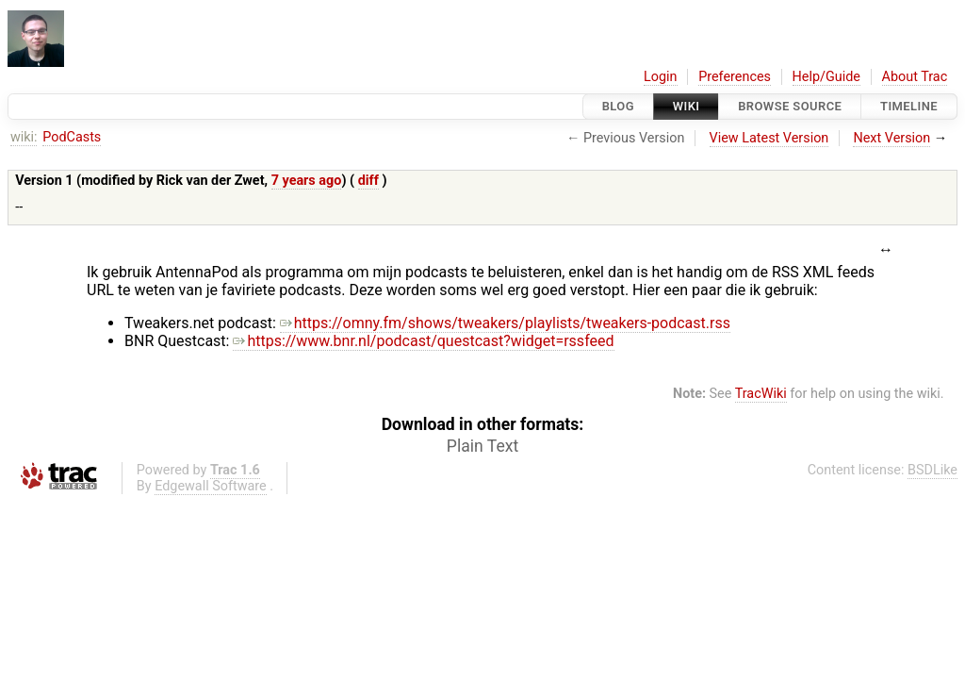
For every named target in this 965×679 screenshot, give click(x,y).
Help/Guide (826, 77)
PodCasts (71, 137)
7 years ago (306, 181)
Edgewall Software (211, 486)
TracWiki (761, 394)
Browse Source (790, 106)
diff (368, 181)
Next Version (891, 138)
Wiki (686, 106)
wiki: (24, 137)
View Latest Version (769, 138)
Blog (618, 106)
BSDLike (932, 470)
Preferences (734, 77)
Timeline (909, 106)
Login (661, 77)
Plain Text (482, 446)
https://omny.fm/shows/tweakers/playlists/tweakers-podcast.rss (505, 323)
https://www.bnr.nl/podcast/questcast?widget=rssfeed (423, 341)
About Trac (915, 77)
